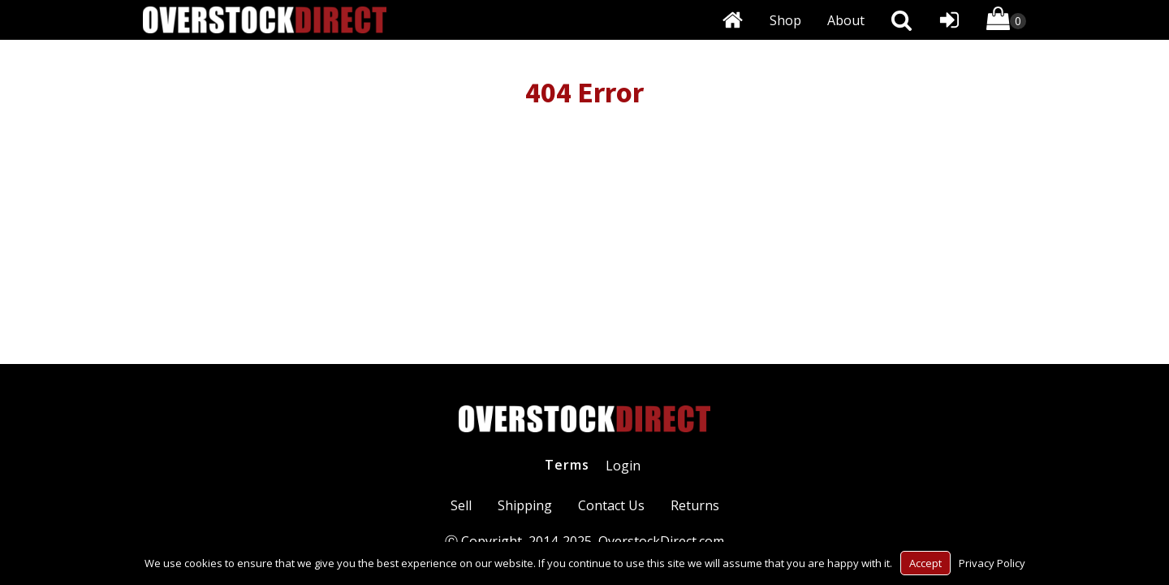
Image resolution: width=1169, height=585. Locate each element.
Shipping (525, 505)
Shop (785, 20)
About (846, 20)
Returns (695, 505)
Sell (461, 505)
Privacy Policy (992, 563)
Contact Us (611, 505)
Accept (925, 563)
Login (623, 465)
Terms (567, 465)
